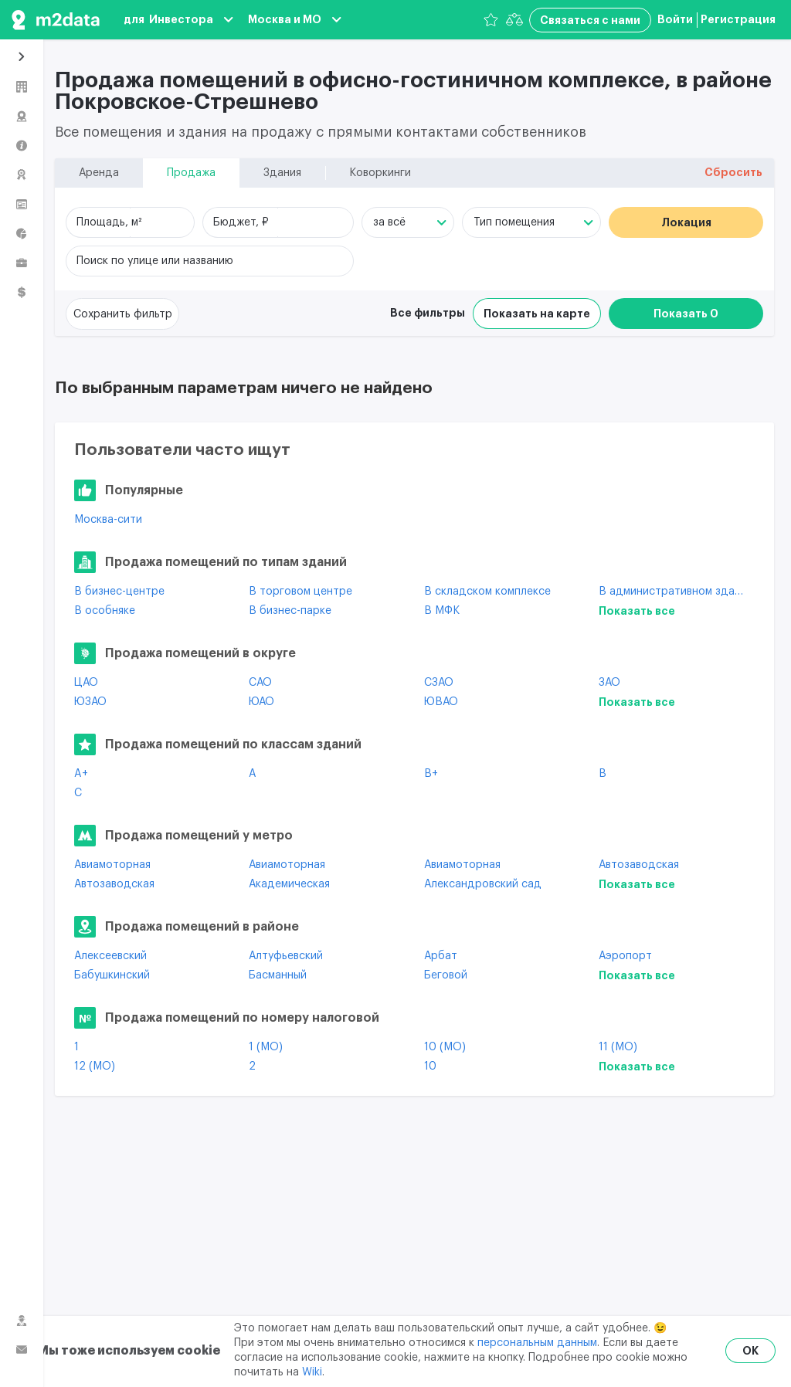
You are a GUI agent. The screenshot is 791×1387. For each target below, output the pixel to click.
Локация (686, 222)
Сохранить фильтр (122, 314)
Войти (675, 19)
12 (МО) (94, 1066)
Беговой (445, 975)
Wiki (312, 1372)
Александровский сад (482, 884)
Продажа (191, 173)
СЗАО (438, 682)
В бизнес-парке (290, 610)
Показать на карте (537, 313)
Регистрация (738, 19)
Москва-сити (108, 519)
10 (430, 1066)
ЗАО (609, 682)
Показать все (637, 610)
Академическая (289, 884)
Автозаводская (639, 865)
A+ (81, 773)
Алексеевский (110, 956)
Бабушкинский (112, 975)
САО (260, 682)
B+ (431, 773)
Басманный (278, 975)
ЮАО (261, 702)
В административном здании (674, 591)
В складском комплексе (487, 591)
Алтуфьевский (286, 956)
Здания (282, 173)
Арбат (440, 956)
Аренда (99, 173)
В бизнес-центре (119, 591)
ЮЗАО (90, 702)
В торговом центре (300, 591)
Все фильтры (427, 312)
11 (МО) (618, 1047)
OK (750, 1350)
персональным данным (537, 1343)
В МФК (442, 610)
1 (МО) (266, 1047)
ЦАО (86, 682)
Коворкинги (380, 173)
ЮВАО (441, 702)
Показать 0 (686, 313)
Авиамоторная (112, 865)
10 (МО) (445, 1047)
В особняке (104, 610)
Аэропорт (625, 956)
